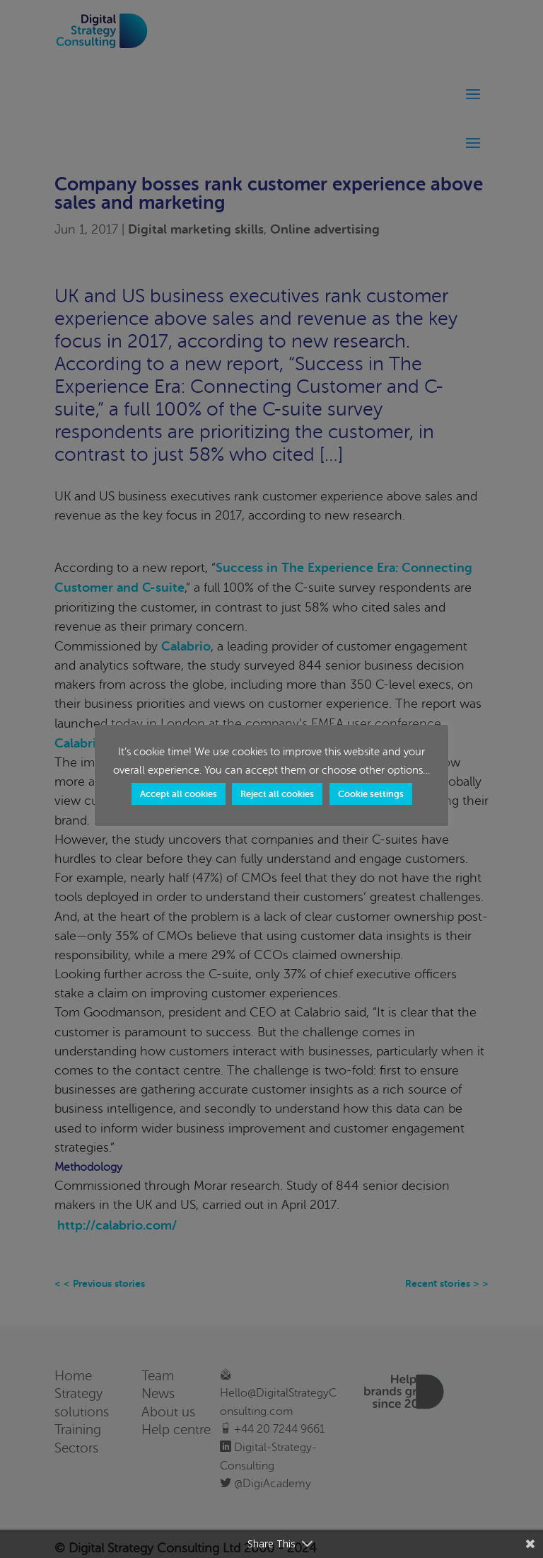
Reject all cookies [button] (277, 794)
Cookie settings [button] (371, 794)
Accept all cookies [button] (178, 794)
